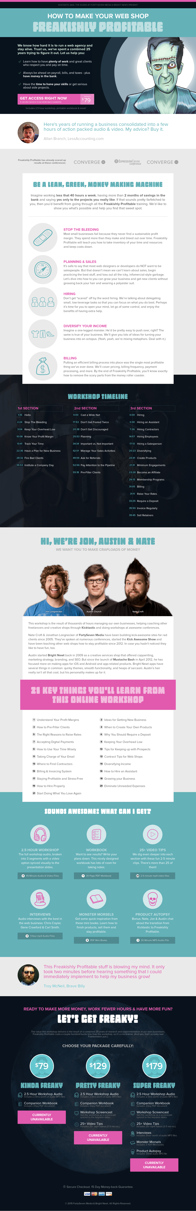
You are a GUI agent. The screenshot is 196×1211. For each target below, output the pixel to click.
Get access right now (49, 99)
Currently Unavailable (41, 1117)
